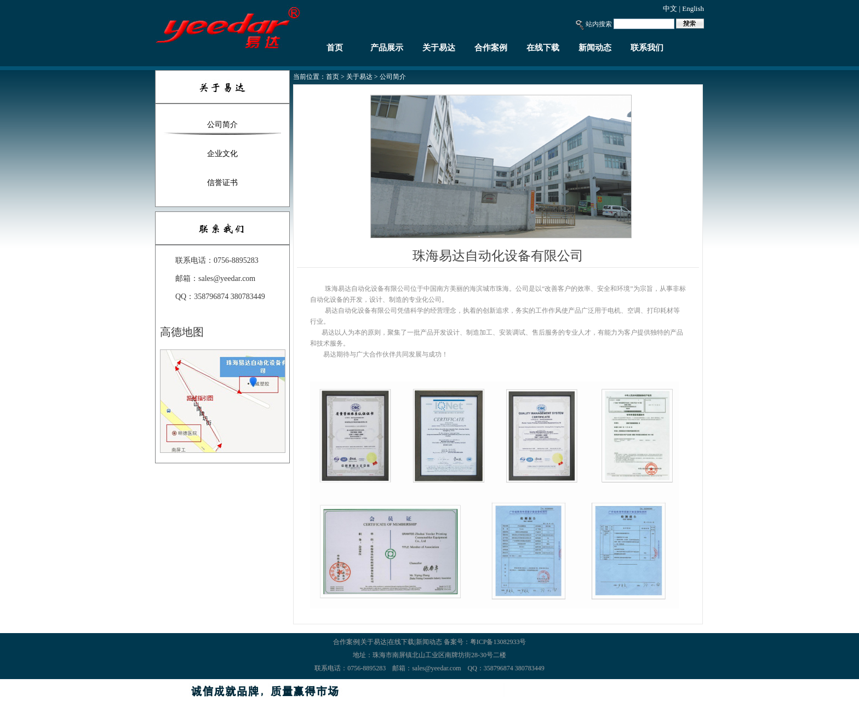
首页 (335, 47)
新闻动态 (595, 47)
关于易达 (438, 47)
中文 (670, 8)
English (693, 8)
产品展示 (386, 47)
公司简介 (222, 124)
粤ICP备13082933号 (498, 642)
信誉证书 (222, 183)
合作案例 (490, 47)
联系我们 (647, 47)
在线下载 (542, 47)
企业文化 (222, 154)
